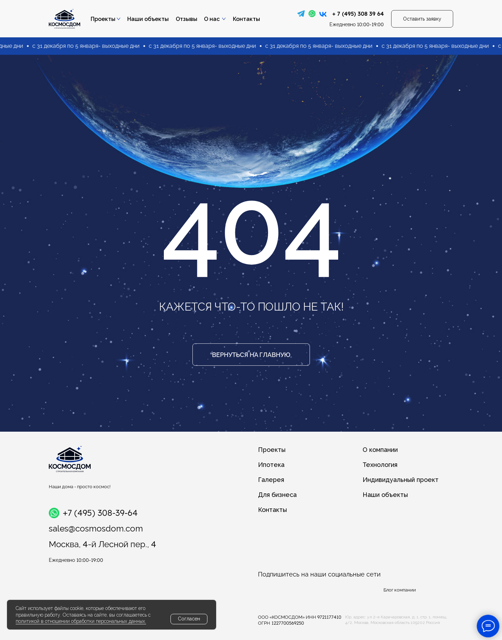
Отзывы (186, 19)
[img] (301, 13)
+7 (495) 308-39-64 (100, 512)
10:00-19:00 (356, 24)
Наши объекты (148, 19)
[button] (422, 19)
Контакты (246, 19)
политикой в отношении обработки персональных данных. (81, 621)
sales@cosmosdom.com (96, 528)
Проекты (103, 19)
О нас (212, 19)
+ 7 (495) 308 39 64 (358, 13)
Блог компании (399, 590)
